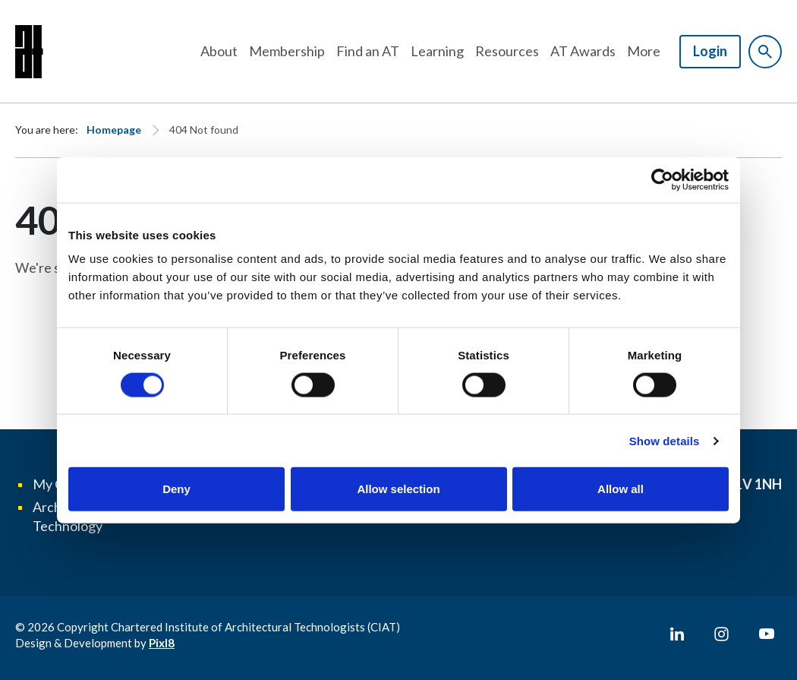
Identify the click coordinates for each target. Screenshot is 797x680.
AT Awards (583, 51)
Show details (664, 440)
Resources (507, 51)
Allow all (620, 488)
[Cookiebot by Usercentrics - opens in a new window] (662, 179)
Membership (287, 51)
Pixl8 (162, 643)
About (219, 51)
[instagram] (722, 634)
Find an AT (367, 51)
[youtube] (766, 634)
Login (710, 51)
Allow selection (398, 488)
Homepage (114, 129)
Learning (437, 51)
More (643, 51)
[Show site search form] (765, 51)
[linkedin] (677, 634)
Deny (176, 488)
